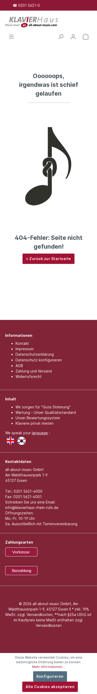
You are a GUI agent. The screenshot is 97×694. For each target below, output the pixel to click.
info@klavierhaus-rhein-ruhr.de (31, 507)
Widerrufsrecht (29, 376)
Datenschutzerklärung (35, 354)
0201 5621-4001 (27, 496)
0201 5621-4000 (28, 491)
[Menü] (11, 37)
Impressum (25, 349)
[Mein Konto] (73, 37)
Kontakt (22, 343)
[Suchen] (61, 37)
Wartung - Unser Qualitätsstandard (46, 412)
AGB (19, 365)
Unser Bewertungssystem (38, 418)
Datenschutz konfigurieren (39, 360)
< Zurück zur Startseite (48, 258)
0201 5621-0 (29, 5)
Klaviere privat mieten (35, 423)
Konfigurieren (50, 676)
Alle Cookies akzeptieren (50, 686)
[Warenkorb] (85, 37)
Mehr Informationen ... (48, 667)
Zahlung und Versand (34, 371)
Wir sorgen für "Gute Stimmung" (43, 407)
